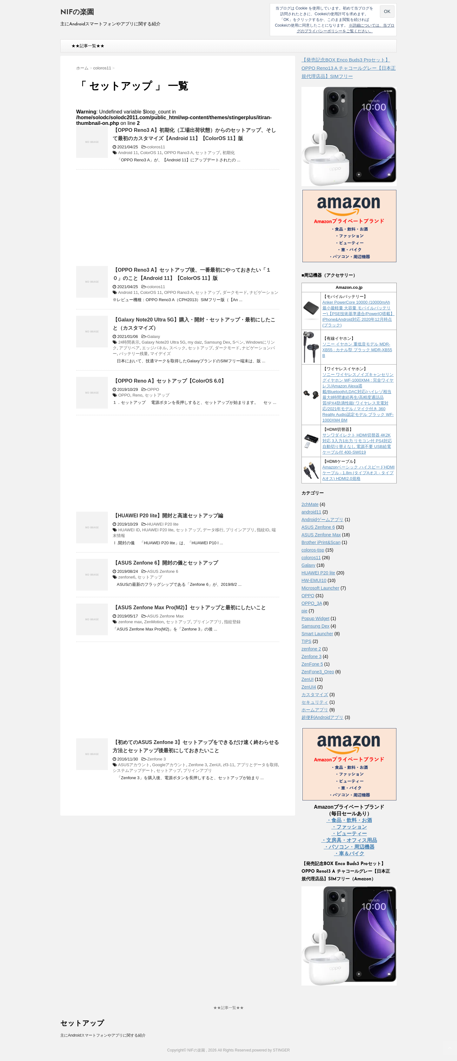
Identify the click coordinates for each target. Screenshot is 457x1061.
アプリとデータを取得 (257, 764)
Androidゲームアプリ (322, 519)
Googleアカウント (169, 764)
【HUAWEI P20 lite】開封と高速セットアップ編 (168, 515)
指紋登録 (232, 621)
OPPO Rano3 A (178, 152)
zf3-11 (228, 764)
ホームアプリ (314, 709)
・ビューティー (349, 833)
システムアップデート (133, 770)
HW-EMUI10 (313, 580)
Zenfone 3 (156, 759)
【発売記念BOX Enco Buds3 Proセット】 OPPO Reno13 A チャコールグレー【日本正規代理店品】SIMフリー (348, 68)
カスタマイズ (314, 694)
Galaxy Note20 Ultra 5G (163, 342)
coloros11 (156, 147)
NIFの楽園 (77, 12)
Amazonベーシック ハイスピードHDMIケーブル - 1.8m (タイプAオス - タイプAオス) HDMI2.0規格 (358, 473)
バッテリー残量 (133, 353)
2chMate (310, 504)
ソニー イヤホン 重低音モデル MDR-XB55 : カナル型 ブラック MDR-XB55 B (357, 350)
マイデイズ (160, 353)
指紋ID (263, 529)
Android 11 (128, 152)
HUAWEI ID (129, 529)
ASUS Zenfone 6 (162, 571)
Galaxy (153, 336)
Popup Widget (315, 618)
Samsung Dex (217, 342)
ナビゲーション (263, 292)
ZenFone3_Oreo (317, 671)
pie (304, 610)
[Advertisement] (129, 220)
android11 (311, 511)
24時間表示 (128, 342)
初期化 (228, 152)
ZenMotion (153, 621)
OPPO (153, 389)
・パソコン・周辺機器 (349, 847)
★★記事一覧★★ (87, 45)
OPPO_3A (311, 603)
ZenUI (214, 764)
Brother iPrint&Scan (321, 542)
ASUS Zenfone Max (165, 616)
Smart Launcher (317, 633)
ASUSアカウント (134, 764)
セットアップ (207, 152)
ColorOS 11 (151, 152)
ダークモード (234, 292)
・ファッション (349, 827)
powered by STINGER (271, 1050)
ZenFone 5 (312, 664)
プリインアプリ (240, 529)
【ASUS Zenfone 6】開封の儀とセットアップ (165, 563)
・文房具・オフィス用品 (349, 840)
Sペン (238, 342)
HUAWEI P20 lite (163, 524)
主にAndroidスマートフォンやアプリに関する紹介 (103, 1035)
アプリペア (129, 348)
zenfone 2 (311, 648)
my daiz (195, 342)
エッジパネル (154, 348)
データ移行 (213, 529)
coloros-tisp (312, 550)
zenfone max (130, 621)
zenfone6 (127, 577)
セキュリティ (314, 702)
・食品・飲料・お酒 (349, 820)
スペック (177, 348)
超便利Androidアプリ (322, 717)
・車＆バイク (349, 853)
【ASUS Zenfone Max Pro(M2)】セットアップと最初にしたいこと (189, 607)
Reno (137, 395)
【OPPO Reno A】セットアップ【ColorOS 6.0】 (169, 381)
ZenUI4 (308, 686)
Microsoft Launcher (320, 588)
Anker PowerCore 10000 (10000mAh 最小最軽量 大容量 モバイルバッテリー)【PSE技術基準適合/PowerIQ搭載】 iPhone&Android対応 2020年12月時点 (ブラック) (358, 313)
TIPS (306, 641)
